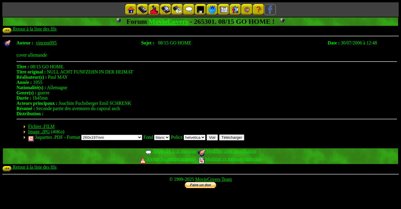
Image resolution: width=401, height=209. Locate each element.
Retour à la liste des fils (29, 28)
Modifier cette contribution (227, 151)
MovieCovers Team (213, 179)
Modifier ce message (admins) (230, 158)
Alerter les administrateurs (168, 158)
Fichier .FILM (41, 126)
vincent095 (46, 42)
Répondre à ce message (171, 151)
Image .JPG (39, 131)
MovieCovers (168, 21)
